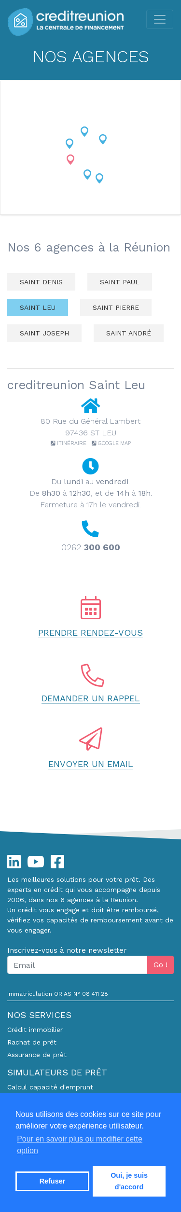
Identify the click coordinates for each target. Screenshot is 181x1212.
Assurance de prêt (37, 1055)
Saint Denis (41, 282)
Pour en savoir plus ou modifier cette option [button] (79, 1145)
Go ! (160, 964)
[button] (84, 131)
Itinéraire (69, 443)
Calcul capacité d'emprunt (50, 1087)
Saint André (128, 333)
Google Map (111, 443)
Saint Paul (119, 282)
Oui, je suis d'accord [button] (129, 1181)
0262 (90, 547)
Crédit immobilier (35, 1029)
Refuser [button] (53, 1181)
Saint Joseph (44, 333)
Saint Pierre (116, 307)
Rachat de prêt (31, 1042)
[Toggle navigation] (159, 19)
